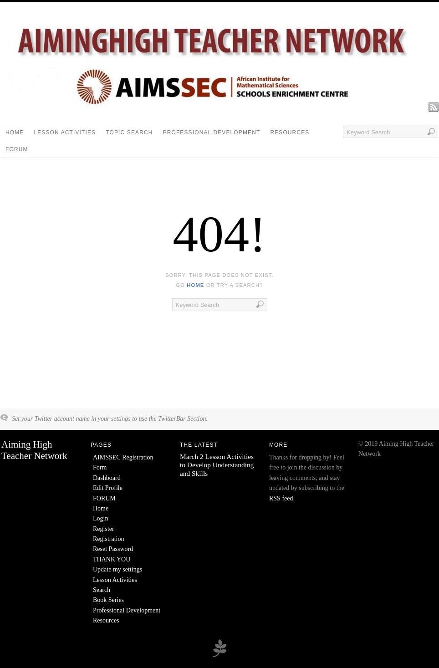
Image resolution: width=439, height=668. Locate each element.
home (195, 285)
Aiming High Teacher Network (34, 450)
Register (103, 528)
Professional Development (211, 132)
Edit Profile (108, 487)
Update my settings (117, 569)
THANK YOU (111, 559)
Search (101, 589)
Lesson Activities (65, 132)
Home (14, 132)
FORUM (16, 149)
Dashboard (107, 477)
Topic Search (129, 132)
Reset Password (113, 549)
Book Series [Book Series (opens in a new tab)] (108, 600)
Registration (108, 538)
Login (100, 518)
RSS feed (281, 498)
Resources (289, 132)
